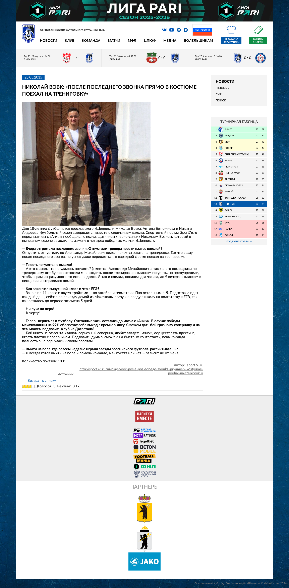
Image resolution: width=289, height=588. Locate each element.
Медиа (169, 40)
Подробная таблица (239, 241)
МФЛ (132, 40)
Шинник (222, 88)
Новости (48, 40)
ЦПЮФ (150, 40)
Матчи (114, 40)
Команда (91, 40)
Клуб (69, 40)
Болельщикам (198, 40)
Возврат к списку (41, 381)
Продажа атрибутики (231, 40)
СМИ (219, 94)
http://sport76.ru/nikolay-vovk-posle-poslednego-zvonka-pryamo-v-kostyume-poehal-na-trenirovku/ (141, 371)
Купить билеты (258, 40)
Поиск (221, 100)
